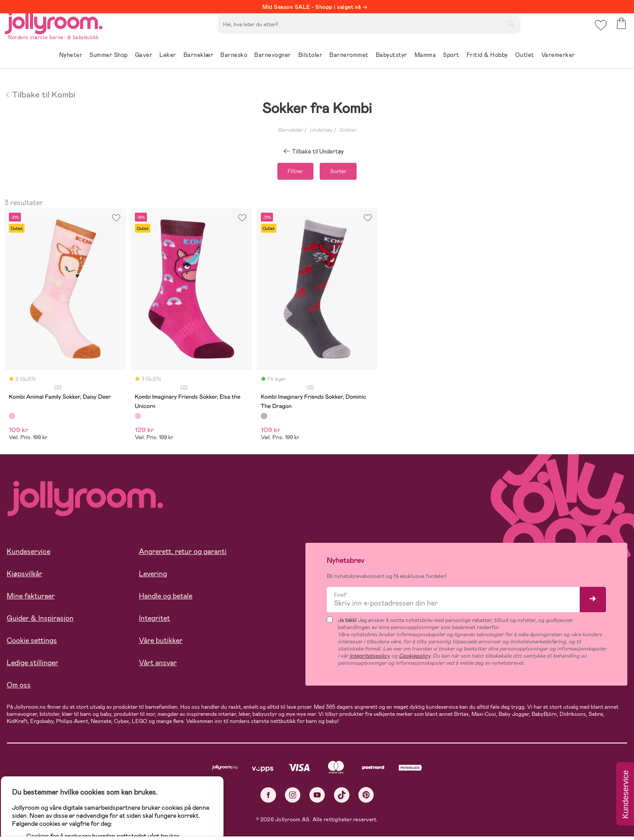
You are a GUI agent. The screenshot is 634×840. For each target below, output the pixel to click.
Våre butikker (161, 644)
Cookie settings (32, 644)
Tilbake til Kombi (39, 94)
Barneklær (290, 129)
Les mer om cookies (47, 782)
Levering (153, 577)
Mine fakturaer (31, 600)
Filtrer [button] (285, 173)
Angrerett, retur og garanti (183, 555)
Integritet (154, 622)
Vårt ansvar (158, 666)
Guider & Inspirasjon (40, 622)
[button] (599, 33)
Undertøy (321, 129)
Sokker (347, 129)
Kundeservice (28, 555)
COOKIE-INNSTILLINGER (171, 810)
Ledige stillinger (32, 666)
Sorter (348, 173)
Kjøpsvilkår (24, 577)
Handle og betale (165, 600)
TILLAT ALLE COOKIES (69, 810)
